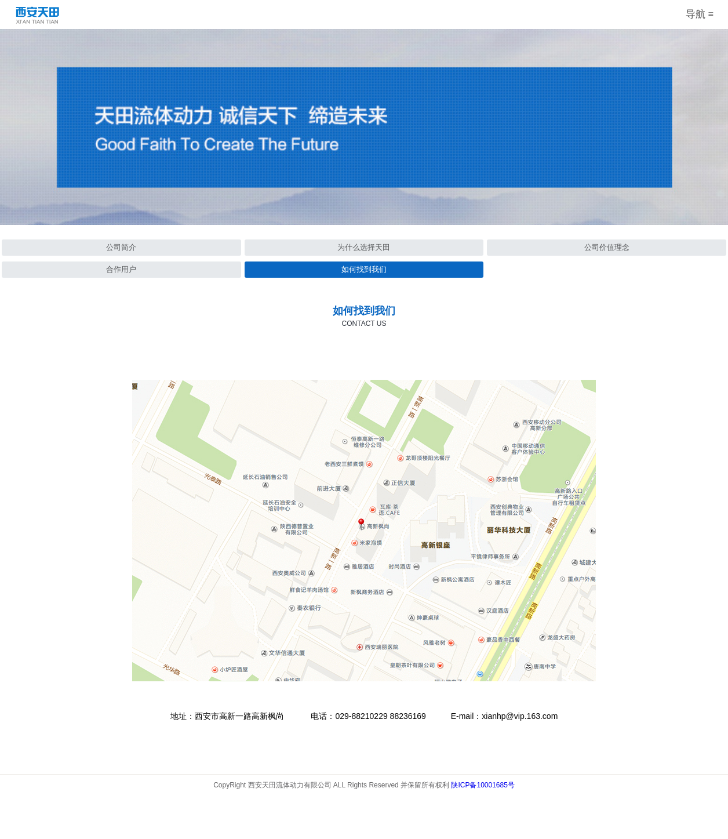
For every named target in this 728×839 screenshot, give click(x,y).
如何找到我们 (364, 269)
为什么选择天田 (363, 247)
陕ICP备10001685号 (482, 785)
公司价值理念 (606, 247)
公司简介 (121, 247)
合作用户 (121, 269)
